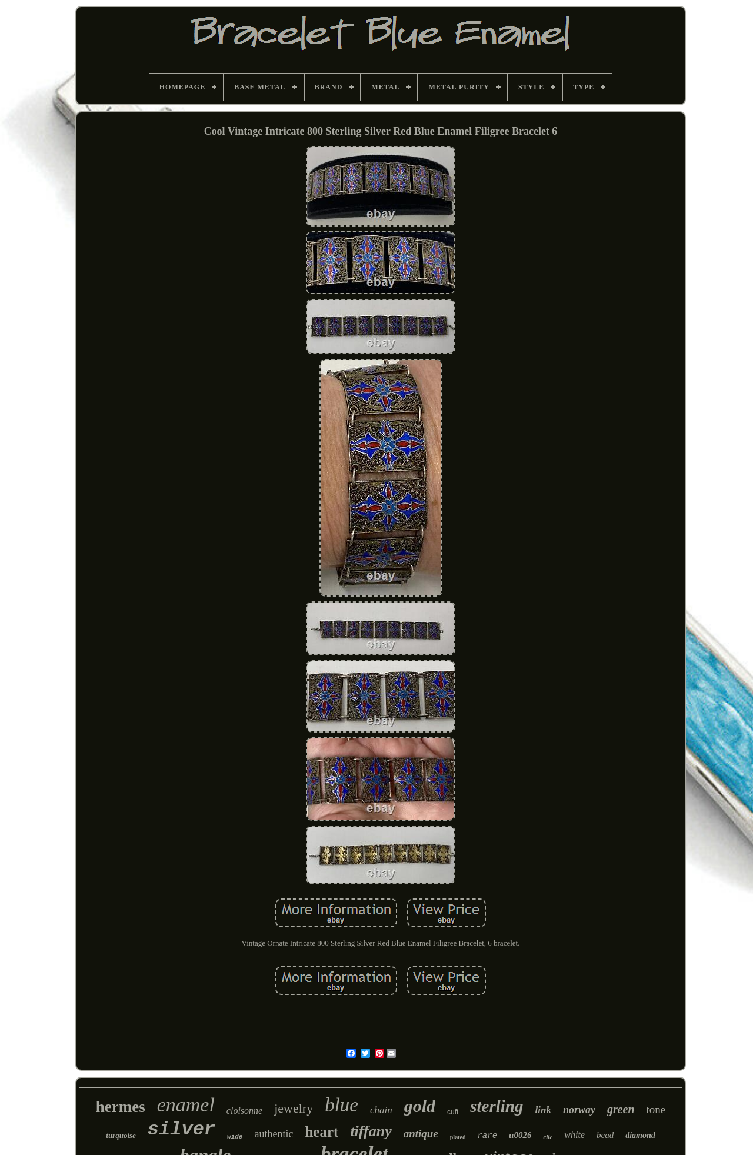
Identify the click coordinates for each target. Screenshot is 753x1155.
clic (547, 1136)
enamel (186, 1105)
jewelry (293, 1108)
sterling (496, 1106)
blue (341, 1105)
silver (181, 1129)
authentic (273, 1134)
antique (421, 1133)
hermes (120, 1107)
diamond (640, 1135)
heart (321, 1132)
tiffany (370, 1131)
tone (656, 1109)
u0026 (520, 1135)
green (621, 1109)
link (543, 1110)
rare (487, 1135)
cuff (452, 1112)
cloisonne (244, 1111)
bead (605, 1135)
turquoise (121, 1135)
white (574, 1135)
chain (381, 1110)
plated (458, 1137)
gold (419, 1106)
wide (234, 1136)
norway (579, 1110)
